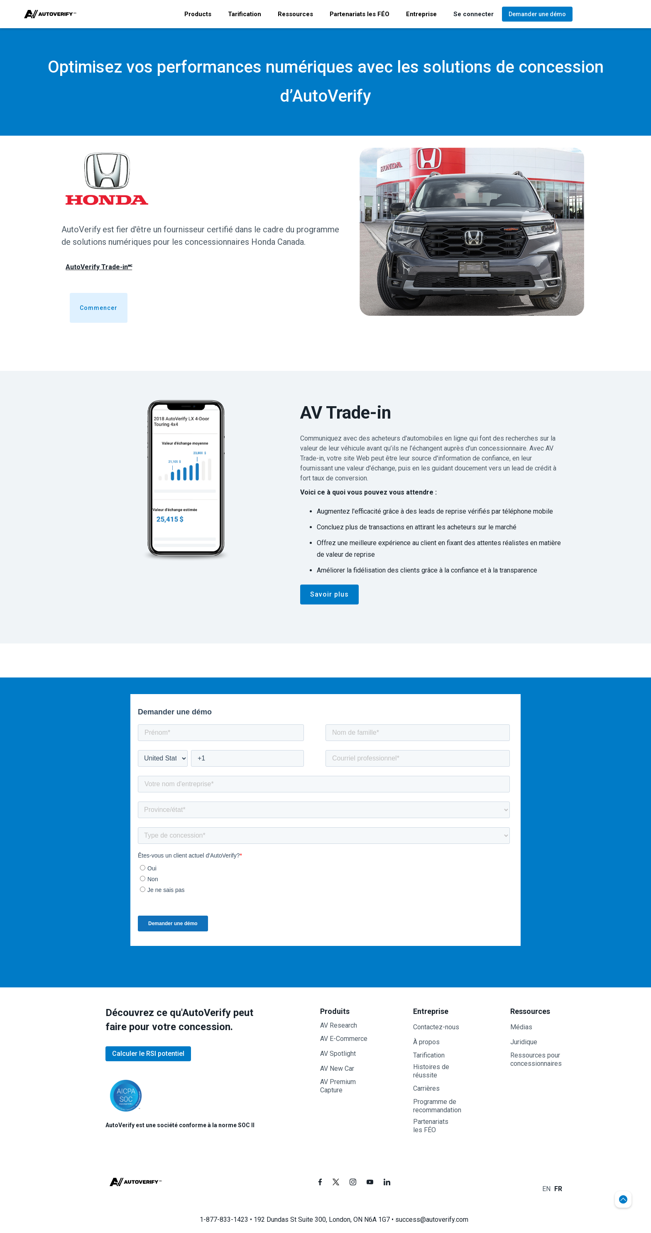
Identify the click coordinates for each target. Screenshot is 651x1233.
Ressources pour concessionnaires (536, 1059)
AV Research (338, 1025)
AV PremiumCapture (338, 1086)
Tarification (429, 1055)
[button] (198, 14)
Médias (521, 1027)
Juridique (523, 1042)
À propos (426, 1042)
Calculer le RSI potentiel (148, 1054)
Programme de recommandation (437, 1106)
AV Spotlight (338, 1054)
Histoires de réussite (431, 1071)
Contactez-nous (436, 1027)
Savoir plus (329, 594)
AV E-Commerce (343, 1039)
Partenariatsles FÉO (430, 1126)
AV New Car (337, 1068)
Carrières (426, 1088)
